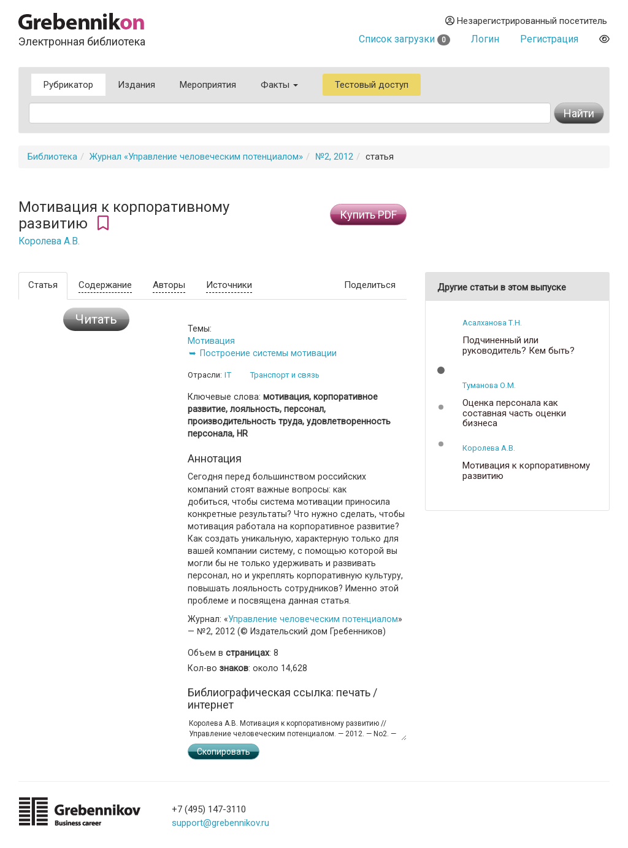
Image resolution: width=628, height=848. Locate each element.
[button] (441, 370)
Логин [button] (485, 39)
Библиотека (52, 156)
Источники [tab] (229, 284)
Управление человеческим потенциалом (313, 619)
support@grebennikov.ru (220, 822)
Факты (279, 84)
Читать (96, 319)
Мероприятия (208, 84)
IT (227, 374)
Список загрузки (404, 39)
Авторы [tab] (169, 284)
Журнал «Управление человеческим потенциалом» (196, 156)
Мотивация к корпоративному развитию (526, 471)
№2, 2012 (334, 156)
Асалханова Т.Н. (492, 322)
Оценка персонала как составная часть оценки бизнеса (514, 413)
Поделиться (370, 284)
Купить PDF (368, 214)
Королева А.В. (49, 241)
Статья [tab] (43, 284)
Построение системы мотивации (268, 353)
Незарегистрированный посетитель (526, 20)
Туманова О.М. (489, 385)
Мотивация (211, 341)
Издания (136, 84)
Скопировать (223, 752)
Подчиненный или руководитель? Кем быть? (518, 345)
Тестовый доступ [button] (371, 84)
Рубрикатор (68, 84)
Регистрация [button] (549, 39)
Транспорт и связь (285, 374)
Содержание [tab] (105, 284)
